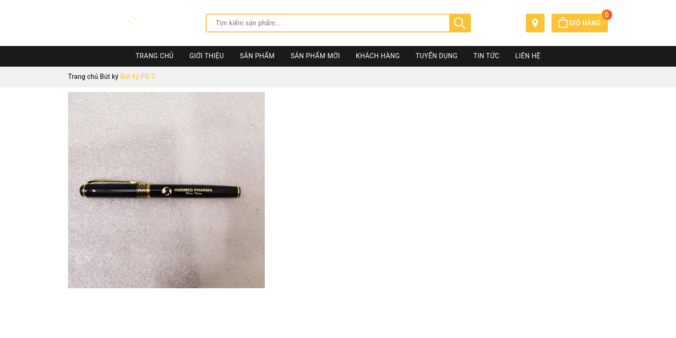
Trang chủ (155, 56)
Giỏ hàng (583, 23)
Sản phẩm (257, 56)
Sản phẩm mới (315, 56)
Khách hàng (378, 56)
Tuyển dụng (436, 56)
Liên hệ (528, 56)
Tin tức (486, 56)
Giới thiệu (207, 56)
